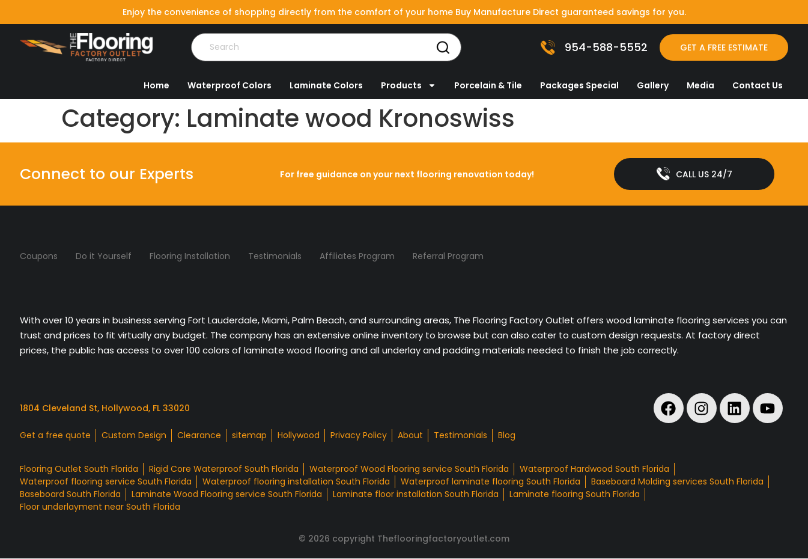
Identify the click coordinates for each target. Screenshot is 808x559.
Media (700, 85)
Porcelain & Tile (488, 85)
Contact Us (757, 85)
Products (408, 85)
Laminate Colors (326, 85)
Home (156, 85)
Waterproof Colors (229, 85)
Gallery (653, 85)
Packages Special (579, 85)
